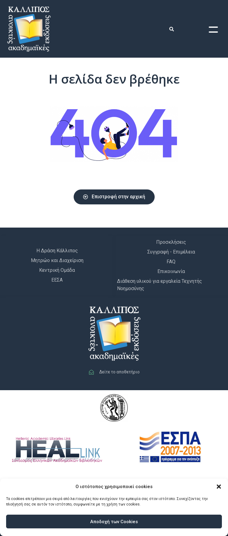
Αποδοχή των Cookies (114, 521)
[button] (219, 487)
